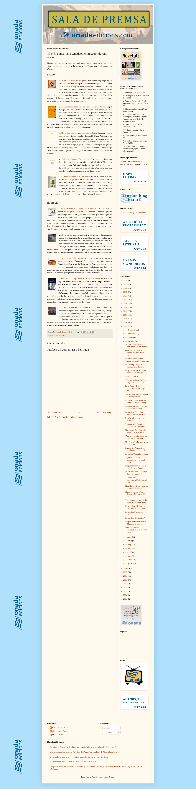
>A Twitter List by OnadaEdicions (133, 213)
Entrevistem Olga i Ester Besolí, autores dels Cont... (136, 413)
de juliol (129, 541)
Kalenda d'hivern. (69, 159)
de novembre (131, 334)
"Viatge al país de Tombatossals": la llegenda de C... (136, 480)
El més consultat (59, 336)
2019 (125, 300)
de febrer (129, 560)
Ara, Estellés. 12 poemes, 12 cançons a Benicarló (81, 278)
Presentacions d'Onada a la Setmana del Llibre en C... (136, 507)
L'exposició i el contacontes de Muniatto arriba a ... (136, 523)
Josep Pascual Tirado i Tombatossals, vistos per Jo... (135, 388)
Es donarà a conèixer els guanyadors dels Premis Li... (137, 360)
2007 (125, 584)
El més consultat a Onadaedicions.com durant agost (136, 530)
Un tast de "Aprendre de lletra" (137, 454)
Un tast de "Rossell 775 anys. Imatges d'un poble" (136, 473)
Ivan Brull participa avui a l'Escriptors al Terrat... (135, 366)
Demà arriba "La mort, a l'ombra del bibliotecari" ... (136, 449)
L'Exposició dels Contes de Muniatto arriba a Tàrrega (135, 401)
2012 (125, 327)
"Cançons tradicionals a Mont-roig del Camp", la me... (136, 381)
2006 (125, 587)
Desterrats (65, 133)
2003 (125, 599)
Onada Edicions (58, 735)
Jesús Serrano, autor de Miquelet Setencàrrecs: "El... (134, 352)
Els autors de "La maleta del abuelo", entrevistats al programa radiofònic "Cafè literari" (83, 747)
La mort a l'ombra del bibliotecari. (75, 177)
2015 (125, 315)
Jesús (64, 307)
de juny (129, 545)
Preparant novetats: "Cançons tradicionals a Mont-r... (136, 407)
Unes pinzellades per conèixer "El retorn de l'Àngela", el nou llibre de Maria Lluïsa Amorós (84, 752)
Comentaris (107, 733)
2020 (125, 296)
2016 (125, 311)
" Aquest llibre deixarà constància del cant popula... (137, 345)
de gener (129, 564)
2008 (125, 580)
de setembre (130, 341)
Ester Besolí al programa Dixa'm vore (134, 419)
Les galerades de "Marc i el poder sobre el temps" (135, 372)
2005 (125, 591)
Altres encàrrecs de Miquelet (74, 80)
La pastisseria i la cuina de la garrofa (78, 209)
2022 (125, 288)
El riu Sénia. (66, 235)
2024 (125, 281)
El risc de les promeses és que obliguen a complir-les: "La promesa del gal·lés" (79, 757)
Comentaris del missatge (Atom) (71, 417)
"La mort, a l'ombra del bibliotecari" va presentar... (136, 425)
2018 (125, 304)
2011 (125, 568)
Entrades (106, 728)
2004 (125, 595)
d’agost (129, 537)
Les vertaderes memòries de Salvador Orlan (79, 107)
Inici (80, 413)
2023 (125, 284)
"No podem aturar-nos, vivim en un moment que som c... (136, 501)
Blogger (112, 777)
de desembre (131, 330)
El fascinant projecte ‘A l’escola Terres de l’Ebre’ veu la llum (73, 762)
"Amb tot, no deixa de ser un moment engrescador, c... (136, 437)
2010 (125, 572)
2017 (125, 307)
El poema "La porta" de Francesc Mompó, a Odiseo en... (136, 494)
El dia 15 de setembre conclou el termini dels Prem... (136, 487)
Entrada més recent (55, 413)
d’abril (128, 552)
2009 (125, 576)
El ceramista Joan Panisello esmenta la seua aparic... (135, 431)
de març (129, 556)
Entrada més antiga (104, 413)
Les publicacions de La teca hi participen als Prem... (136, 467)
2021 (125, 292)
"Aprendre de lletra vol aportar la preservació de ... (136, 395)
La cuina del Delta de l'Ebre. (74, 258)
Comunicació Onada (60, 727)
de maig (129, 548)
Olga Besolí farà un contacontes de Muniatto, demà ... (135, 460)
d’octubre (129, 337)
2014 (125, 319)
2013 (125, 323)
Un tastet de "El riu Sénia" (135, 518)
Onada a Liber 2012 (132, 376)
